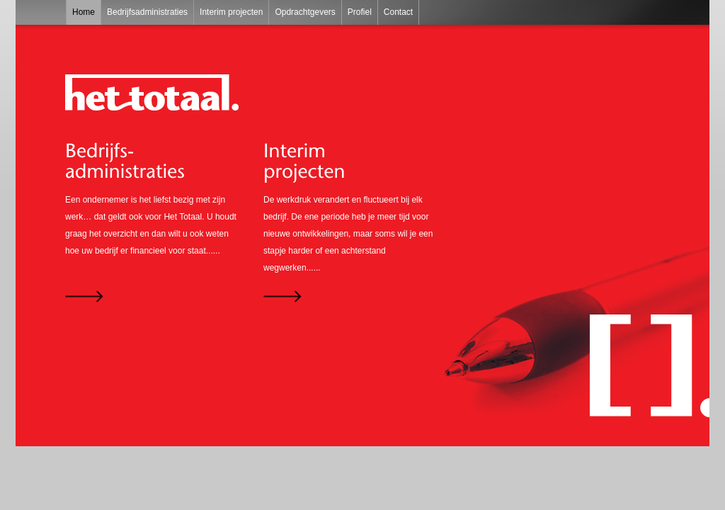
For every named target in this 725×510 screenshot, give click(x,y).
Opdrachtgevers (305, 12)
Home (83, 12)
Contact (398, 12)
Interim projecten (231, 12)
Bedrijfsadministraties (147, 12)
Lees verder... (150, 296)
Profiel (360, 12)
